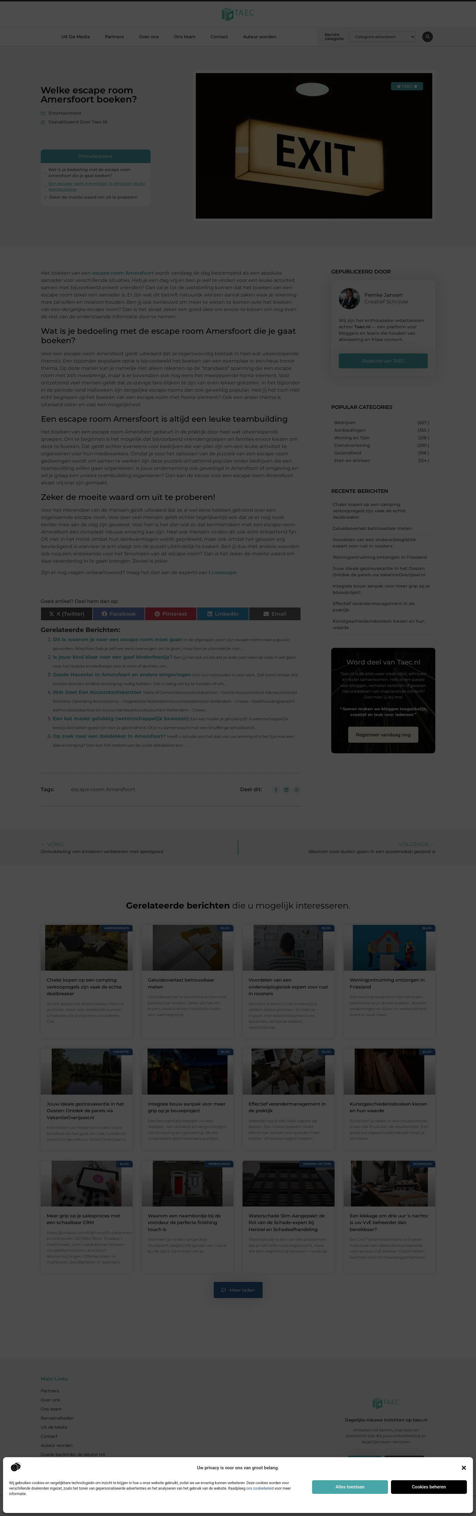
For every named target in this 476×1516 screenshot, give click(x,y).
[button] (464, 1468)
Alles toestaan (350, 1487)
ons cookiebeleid (260, 1488)
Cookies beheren (429, 1487)
